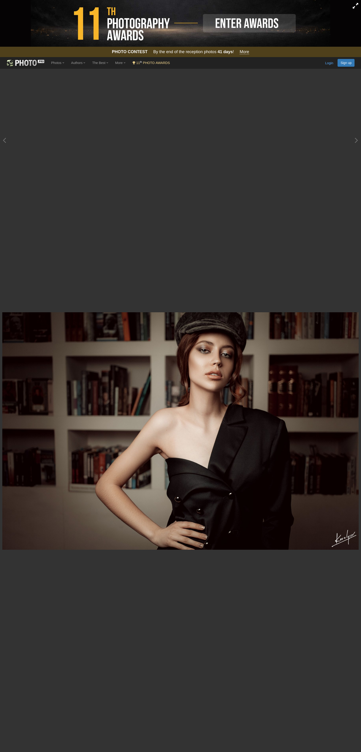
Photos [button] (57, 62)
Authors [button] (78, 62)
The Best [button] (100, 62)
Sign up (346, 62)
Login (329, 63)
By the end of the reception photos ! (180, 51)
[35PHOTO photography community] (25, 63)
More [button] (120, 62)
